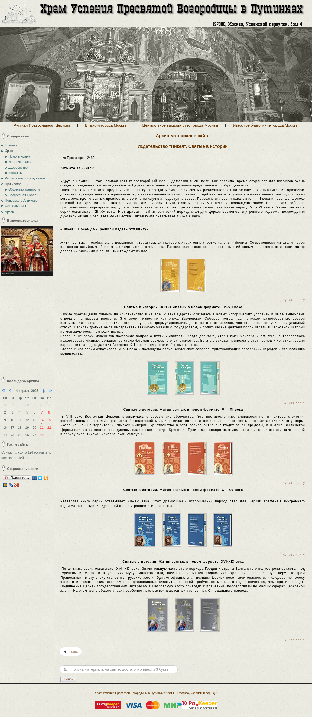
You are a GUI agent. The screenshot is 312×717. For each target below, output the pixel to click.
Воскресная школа (22, 195)
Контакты (15, 173)
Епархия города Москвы (106, 125)
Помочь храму (19, 156)
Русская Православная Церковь (42, 125)
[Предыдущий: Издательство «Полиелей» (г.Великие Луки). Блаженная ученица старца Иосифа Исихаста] (71, 651)
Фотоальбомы (15, 206)
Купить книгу (294, 300)
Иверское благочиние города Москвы (265, 125)
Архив (9, 212)
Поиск (68, 679)
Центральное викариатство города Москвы (180, 125)
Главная (11, 145)
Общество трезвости (24, 189)
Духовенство (18, 167)
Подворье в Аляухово (21, 200)
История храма (19, 162)
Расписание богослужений (25, 178)
